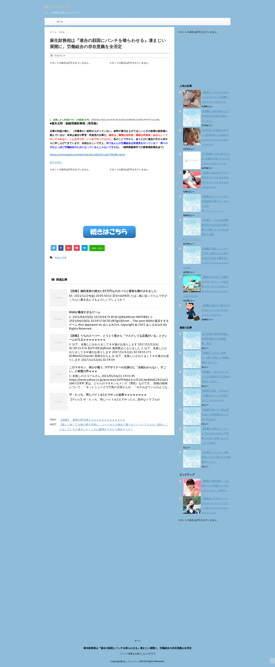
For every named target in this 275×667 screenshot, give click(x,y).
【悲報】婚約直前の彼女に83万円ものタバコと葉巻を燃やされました (113, 291)
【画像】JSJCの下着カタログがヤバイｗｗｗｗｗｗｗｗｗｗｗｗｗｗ (216, 310)
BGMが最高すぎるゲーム (84, 312)
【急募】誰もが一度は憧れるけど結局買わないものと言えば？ (215, 414)
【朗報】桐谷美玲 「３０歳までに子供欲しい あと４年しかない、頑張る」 (215, 485)
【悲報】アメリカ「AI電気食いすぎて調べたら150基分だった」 (216, 457)
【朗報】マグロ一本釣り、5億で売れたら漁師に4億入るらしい (216, 357)
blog (57, 257)
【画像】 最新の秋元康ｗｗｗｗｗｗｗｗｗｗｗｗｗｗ (92, 419)
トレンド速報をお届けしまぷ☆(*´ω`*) (137, 653)
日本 (64, 257)
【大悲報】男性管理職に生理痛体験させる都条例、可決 (215, 338)
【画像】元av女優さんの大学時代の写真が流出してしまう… (215, 116)
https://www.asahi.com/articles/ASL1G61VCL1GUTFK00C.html (87, 154)
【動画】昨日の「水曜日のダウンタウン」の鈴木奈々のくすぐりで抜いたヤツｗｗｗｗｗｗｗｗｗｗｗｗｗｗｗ (206, 286)
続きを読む (56, 162)
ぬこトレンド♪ (58, 6)
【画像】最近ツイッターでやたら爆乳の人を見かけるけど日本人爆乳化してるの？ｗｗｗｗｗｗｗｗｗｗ (206, 258)
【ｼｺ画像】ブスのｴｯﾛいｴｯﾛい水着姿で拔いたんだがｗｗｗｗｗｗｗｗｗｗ (216, 158)
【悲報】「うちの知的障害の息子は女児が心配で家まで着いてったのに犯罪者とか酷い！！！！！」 (206, 230)
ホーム (60, 21)
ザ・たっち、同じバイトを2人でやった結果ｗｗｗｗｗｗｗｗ (108, 394)
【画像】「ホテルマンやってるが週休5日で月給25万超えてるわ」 (216, 376)
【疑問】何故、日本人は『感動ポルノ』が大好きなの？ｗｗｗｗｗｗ (215, 395)
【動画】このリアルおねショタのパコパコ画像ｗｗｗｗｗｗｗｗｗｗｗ (215, 97)
